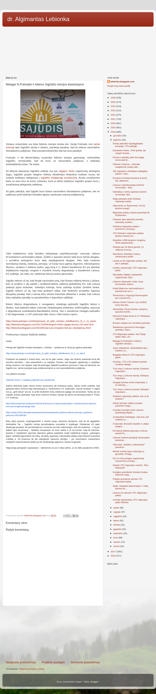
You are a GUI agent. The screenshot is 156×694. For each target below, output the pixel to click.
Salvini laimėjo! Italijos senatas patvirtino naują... (128, 404)
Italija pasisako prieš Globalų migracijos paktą (127, 200)
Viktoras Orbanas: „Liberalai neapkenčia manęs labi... (126, 165)
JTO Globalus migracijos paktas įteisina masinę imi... (128, 234)
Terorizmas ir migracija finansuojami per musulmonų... (130, 296)
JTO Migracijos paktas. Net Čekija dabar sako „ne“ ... (129, 335)
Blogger (94, 682)
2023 (113, 110)
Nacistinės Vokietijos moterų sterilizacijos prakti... (126, 255)
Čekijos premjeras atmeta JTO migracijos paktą (127, 480)
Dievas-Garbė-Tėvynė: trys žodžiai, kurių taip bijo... (130, 303)
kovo (115, 537)
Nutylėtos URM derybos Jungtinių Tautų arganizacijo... (129, 241)
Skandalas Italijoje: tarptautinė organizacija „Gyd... (127, 275)
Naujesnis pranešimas (21, 662)
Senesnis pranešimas (85, 662)
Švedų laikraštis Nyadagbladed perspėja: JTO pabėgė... (128, 144)
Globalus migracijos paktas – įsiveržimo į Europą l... (127, 227)
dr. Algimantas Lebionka (38, 19)
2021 (113, 119)
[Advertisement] (78, 50)
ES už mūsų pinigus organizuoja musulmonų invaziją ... (128, 459)
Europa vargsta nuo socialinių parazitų (131, 323)
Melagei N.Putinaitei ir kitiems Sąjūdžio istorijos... (127, 342)
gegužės (117, 529)
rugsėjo (117, 512)
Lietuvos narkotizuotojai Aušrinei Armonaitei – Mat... (128, 186)
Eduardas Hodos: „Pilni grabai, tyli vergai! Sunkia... (129, 151)
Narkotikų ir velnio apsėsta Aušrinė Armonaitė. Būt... (129, 193)
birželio (117, 525)
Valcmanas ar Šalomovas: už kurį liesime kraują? (129, 206)
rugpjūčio (118, 516)
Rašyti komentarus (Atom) (32, 669)
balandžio (118, 533)
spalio (116, 507)
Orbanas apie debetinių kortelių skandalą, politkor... (128, 220)
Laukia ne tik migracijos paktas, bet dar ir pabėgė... (130, 262)
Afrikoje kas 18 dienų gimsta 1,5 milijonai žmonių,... (128, 248)
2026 (113, 97)
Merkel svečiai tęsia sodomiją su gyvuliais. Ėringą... (128, 452)
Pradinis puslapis (53, 662)
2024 (113, 106)
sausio (116, 546)
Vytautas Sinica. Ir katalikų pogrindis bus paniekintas (30, 380)
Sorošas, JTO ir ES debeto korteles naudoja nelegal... (130, 363)
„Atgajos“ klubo (66, 171)
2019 (113, 127)
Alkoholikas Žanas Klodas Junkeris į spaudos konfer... (130, 310)
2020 (113, 123)
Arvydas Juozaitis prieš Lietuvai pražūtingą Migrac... (128, 411)
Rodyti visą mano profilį (118, 86)
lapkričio (117, 140)
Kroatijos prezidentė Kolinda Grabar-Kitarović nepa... (130, 473)
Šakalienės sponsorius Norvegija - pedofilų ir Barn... (129, 328)
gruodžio (117, 135)
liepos (116, 520)
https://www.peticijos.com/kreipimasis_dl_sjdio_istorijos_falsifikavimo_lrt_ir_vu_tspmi (45, 353)
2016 (113, 556)
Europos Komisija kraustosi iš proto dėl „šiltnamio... (130, 179)
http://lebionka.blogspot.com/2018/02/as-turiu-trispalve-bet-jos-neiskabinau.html (48, 328)
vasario (117, 542)
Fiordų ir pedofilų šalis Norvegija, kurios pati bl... (129, 158)
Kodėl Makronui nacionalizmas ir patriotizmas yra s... (128, 289)
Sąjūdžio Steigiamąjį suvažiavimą (59, 177)
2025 (113, 102)
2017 (113, 551)
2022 (113, 115)
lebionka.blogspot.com (122, 81)
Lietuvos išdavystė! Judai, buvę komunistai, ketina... (128, 282)
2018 (113, 132)
